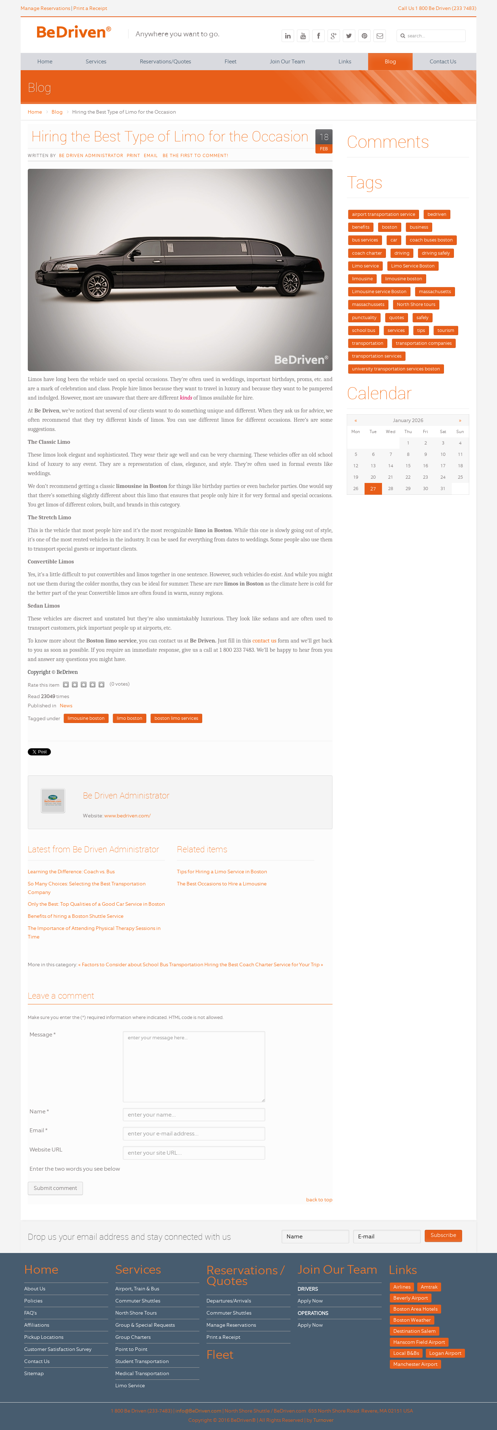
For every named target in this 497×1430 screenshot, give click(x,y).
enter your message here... (194, 1066)
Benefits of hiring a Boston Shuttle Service (76, 916)
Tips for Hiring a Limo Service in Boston (222, 871)
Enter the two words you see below (75, 1168)
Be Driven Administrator (91, 155)
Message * (43, 1034)
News (66, 705)
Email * (39, 1130)
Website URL (46, 1149)
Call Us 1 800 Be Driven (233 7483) (437, 8)
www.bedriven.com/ (127, 815)
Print (133, 155)
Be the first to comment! (194, 155)
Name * (39, 1111)
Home (35, 112)
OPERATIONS (313, 1313)
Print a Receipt (90, 8)
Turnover (323, 1420)
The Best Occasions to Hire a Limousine (222, 883)
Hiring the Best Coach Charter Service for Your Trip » (263, 964)
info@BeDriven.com (198, 1411)
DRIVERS (308, 1289)
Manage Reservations (45, 8)
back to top (319, 1199)
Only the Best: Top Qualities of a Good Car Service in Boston (96, 904)
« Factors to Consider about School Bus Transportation (140, 964)
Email (151, 155)
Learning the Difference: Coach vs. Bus (71, 871)
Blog (57, 112)
